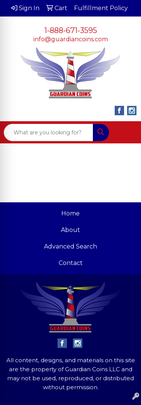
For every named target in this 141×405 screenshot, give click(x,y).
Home (70, 213)
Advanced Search (70, 246)
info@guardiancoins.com (70, 39)
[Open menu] (125, 132)
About (70, 229)
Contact (71, 262)
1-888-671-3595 (70, 30)
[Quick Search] (48, 132)
